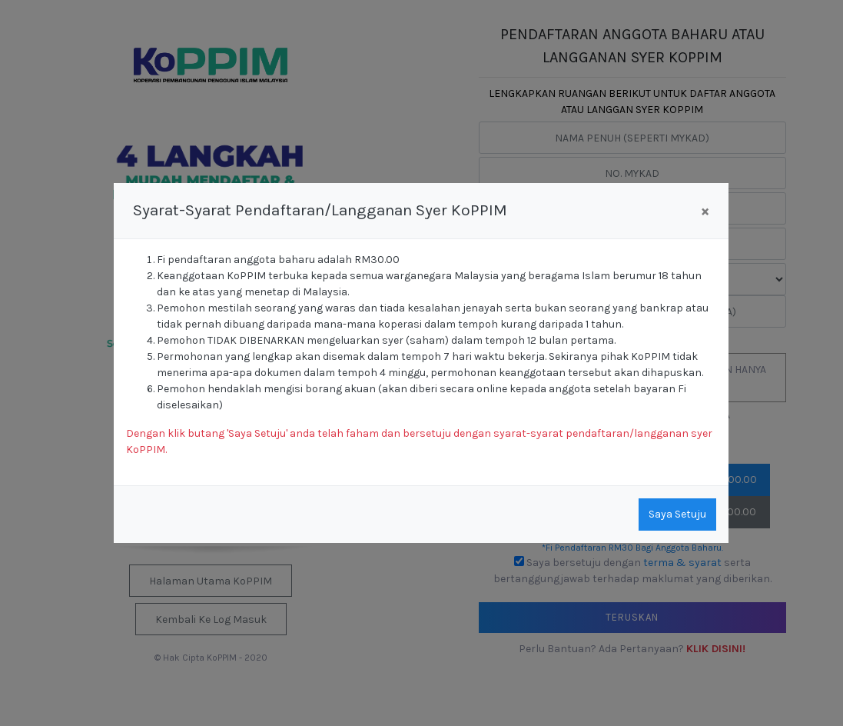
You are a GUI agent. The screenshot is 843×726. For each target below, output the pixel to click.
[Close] (705, 211)
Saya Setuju (677, 514)
